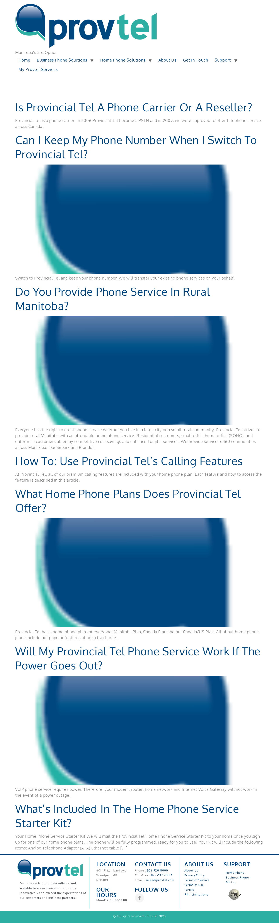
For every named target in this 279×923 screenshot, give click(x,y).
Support (223, 60)
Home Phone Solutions (122, 60)
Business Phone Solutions (62, 60)
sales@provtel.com (160, 880)
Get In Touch (195, 60)
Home (24, 60)
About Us (167, 60)
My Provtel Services (38, 69)
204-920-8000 (157, 870)
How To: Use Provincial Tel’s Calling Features (129, 461)
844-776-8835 (161, 875)
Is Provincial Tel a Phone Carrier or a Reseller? (133, 107)
